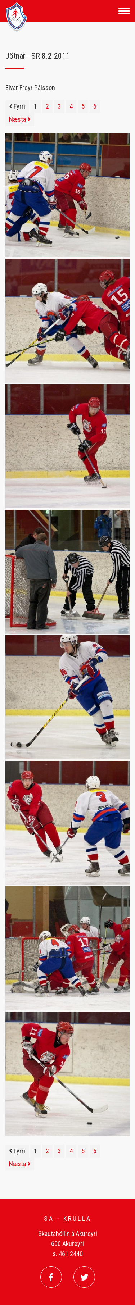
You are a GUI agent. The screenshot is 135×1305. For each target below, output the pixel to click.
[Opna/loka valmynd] (124, 11)
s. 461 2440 (68, 1254)
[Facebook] (51, 1277)
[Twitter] (84, 1277)
